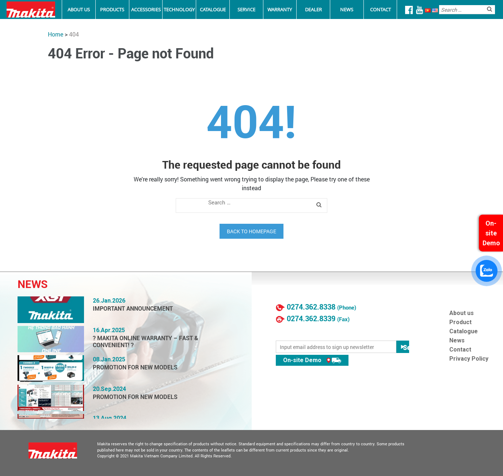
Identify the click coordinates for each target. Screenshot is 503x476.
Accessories (146, 9)
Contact (380, 9)
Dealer (313, 9)
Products (112, 9)
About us (461, 313)
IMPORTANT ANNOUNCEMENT (133, 308)
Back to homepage (251, 231)
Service (246, 9)
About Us (79, 9)
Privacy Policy (468, 358)
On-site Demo (312, 360)
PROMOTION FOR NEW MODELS (135, 367)
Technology (179, 9)
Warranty (279, 9)
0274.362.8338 (311, 307)
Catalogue (213, 9)
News (346, 9)
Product (460, 322)
